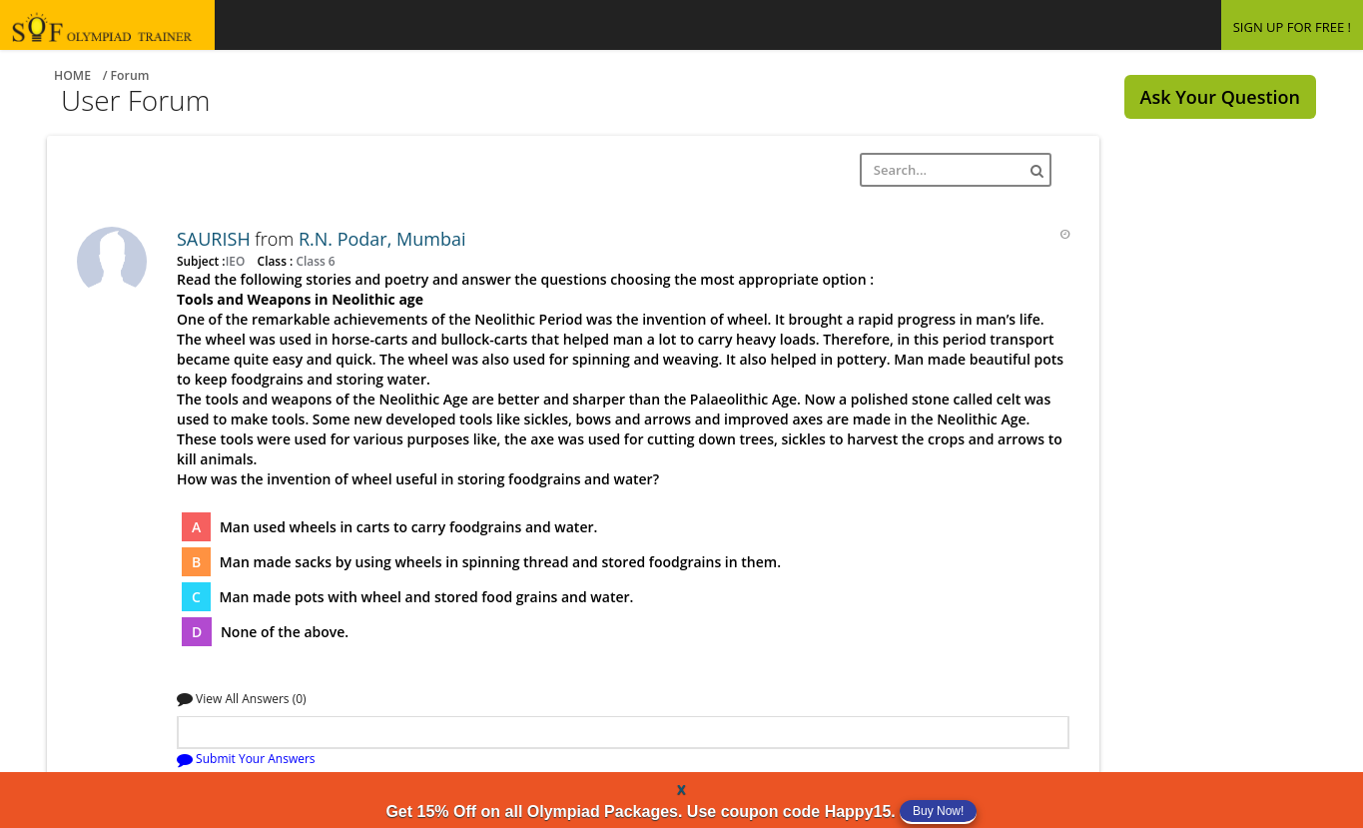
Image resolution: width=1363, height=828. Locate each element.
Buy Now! (938, 811)
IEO (237, 261)
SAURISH (216, 239)
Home (72, 75)
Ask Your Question (1220, 97)
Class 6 (314, 261)
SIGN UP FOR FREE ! (1292, 27)
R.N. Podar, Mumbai (382, 239)
